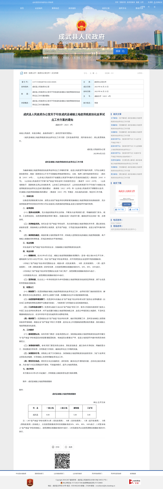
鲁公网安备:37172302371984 (71, 483)
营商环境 (55, 58)
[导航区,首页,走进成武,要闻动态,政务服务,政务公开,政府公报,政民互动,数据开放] (81, 8)
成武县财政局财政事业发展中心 (123, 229)
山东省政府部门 (59, 473)
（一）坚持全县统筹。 (32, 212)
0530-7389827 (116, 223)
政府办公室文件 (44, 73)
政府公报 (105, 8)
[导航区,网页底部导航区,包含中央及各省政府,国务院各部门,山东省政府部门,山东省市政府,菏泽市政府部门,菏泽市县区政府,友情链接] (81, 473)
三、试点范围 (28, 243)
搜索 (118, 51)
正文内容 (55, 73)
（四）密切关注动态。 (32, 361)
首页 (22, 8)
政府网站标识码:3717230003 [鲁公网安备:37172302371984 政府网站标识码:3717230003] (81, 483)
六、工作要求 (28, 330)
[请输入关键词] (78, 51)
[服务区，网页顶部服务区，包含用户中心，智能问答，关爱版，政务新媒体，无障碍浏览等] (138, 4)
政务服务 (72, 8)
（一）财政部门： (30, 291)
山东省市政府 (77, 473)
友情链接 (133, 473)
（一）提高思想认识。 (32, 334)
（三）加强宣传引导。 (32, 353)
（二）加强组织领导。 (32, 345)
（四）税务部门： (30, 318)
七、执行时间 (28, 369)
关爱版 (142, 7)
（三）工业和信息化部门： (34, 307)
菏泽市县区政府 (116, 473)
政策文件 (88, 58)
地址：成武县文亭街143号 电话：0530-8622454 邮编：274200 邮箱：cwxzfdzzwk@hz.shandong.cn (81, 486)
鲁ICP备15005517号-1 (99, 480)
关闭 (70, 447)
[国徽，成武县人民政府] (81, 32)
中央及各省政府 (21, 473)
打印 (57, 447)
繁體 (137, 2)
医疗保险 (77, 58)
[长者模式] (151, 4)
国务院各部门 (39, 473)
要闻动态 (55, 8)
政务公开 (89, 8)
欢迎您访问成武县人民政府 (43, 2)
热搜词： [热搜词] (46, 58)
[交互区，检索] (81, 44)
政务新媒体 (131, 2)
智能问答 (123, 2)
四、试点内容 (28, 251)
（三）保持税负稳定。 (32, 235)
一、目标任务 (28, 196)
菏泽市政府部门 (97, 473)
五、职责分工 (28, 287)
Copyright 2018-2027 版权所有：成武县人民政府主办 (81, 480)
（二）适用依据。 (30, 279)
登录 (116, 2)
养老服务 (66, 58)
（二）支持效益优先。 (32, 224)
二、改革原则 (28, 208)
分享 (142, 2)
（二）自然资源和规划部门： (35, 299)
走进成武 (38, 8)
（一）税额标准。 (30, 255)
